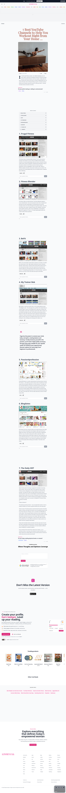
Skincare (33, 769)
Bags (41, 755)
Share (44, 73)
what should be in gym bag (27, 693)
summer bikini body (15, 693)
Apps (32, 755)
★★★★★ (63, 23)
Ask (45, 176)
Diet (23, 759)
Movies (50, 765)
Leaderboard (51, 630)
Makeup (33, 765)
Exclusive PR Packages (27, 782)
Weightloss (59, 771)
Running (58, 767)
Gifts (49, 761)
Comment (23, 560)
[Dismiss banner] (46, 564)
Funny (24, 761)
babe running (48, 690)
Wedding (50, 771)
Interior (41, 763)
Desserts (58, 757)
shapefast (47, 693)
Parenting (42, 767)
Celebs (41, 757)
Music (58, 765)
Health (24, 763)
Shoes (24, 769)
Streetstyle (50, 769)
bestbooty (53, 693)
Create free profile (6, 634)
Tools (24, 773)
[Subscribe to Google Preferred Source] (24, 565)
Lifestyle (58, 763)
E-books (25, 540)
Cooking (50, 757)
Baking (50, 755)
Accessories (25, 755)
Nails (24, 767)
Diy (32, 759)
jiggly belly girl (56, 690)
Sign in (21, 636)
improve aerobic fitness (38, 690)
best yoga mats (26, 343)
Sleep (41, 769)
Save (40, 73)
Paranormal (34, 767)
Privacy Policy (39, 782)
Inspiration (33, 763)
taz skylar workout (27, 690)
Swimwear (59, 769)
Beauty (58, 755)
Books (33, 757)
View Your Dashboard (16, 634)
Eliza (21, 73)
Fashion (41, 759)
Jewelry (50, 763)
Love (24, 765)
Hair (58, 761)
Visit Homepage (33, 744)
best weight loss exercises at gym (14, 690)
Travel (33, 771)
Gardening (42, 761)
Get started (61, 630)
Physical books (21, 540)
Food (58, 759)
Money (41, 765)
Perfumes (50, 767)
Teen (24, 771)
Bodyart (24, 757)
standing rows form (39, 693)
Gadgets (33, 761)
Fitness (50, 759)
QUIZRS (47, 541)
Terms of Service (54, 782)
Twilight (41, 771)
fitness (2, 23)
